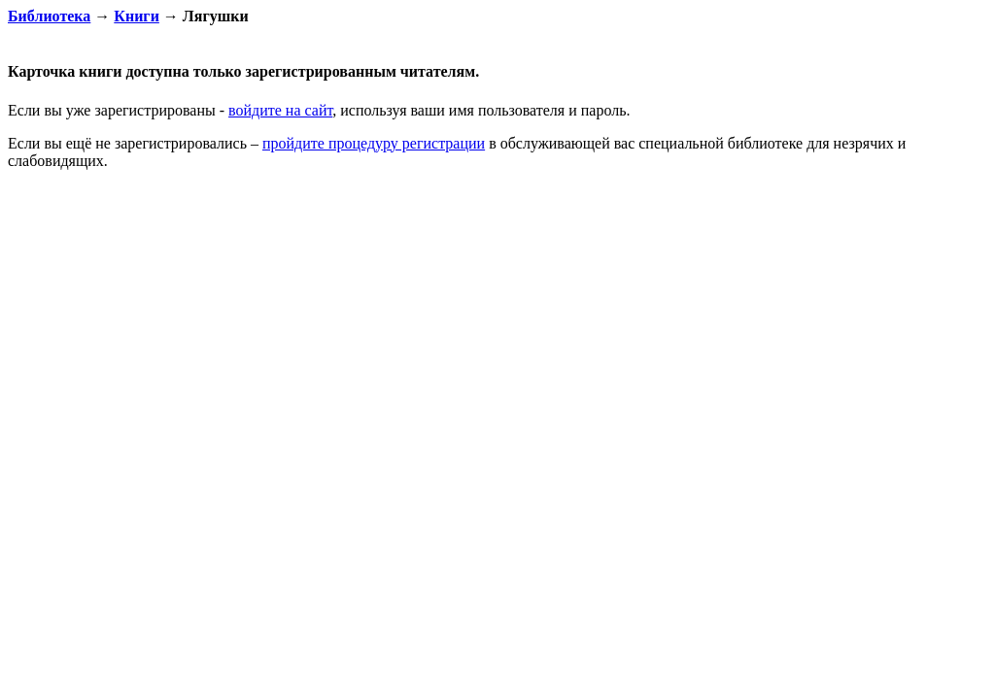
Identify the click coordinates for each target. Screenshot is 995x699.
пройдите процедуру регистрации (373, 143)
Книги (136, 16)
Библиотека (49, 16)
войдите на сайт (280, 110)
